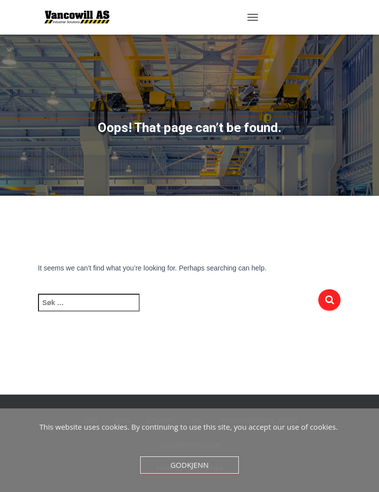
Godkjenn (189, 465)
